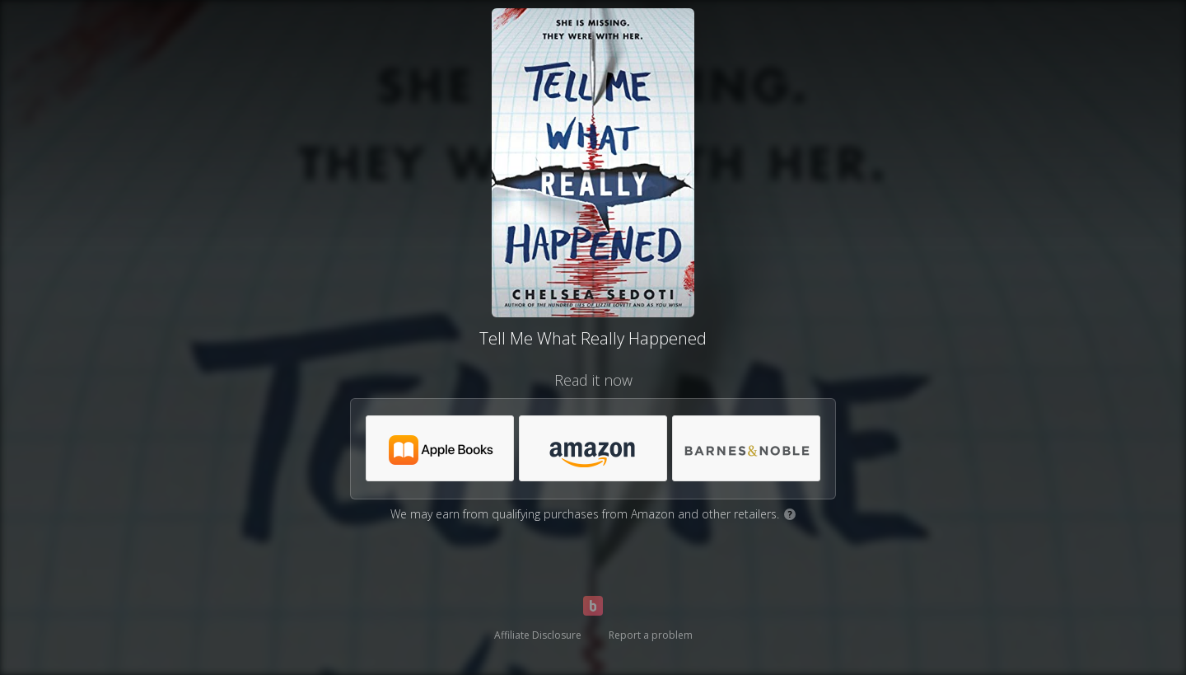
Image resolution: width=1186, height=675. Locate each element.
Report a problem (651, 635)
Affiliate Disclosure (537, 635)
